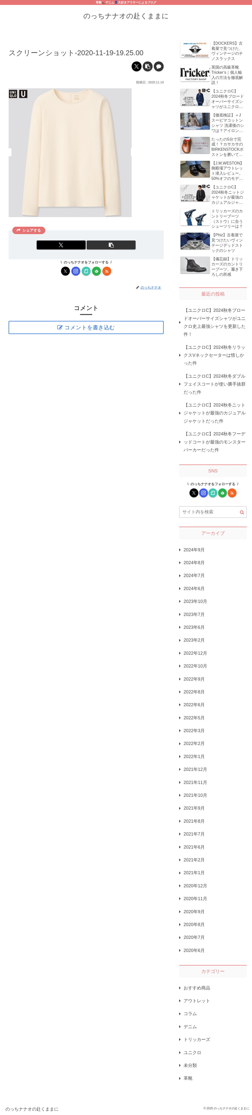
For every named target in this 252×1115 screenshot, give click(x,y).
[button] (148, 66)
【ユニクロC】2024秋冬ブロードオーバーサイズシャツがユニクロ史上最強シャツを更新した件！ (215, 322)
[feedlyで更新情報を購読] (96, 271)
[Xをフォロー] (65, 271)
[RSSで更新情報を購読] (106, 271)
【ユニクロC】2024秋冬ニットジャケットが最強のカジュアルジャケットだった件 (215, 413)
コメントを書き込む (89, 327)
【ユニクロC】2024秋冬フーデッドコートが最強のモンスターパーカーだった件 (215, 441)
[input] (213, 512)
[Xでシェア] (137, 66)
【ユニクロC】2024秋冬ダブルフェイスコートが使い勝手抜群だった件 (215, 384)
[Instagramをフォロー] (75, 271)
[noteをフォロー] (86, 271)
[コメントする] (159, 66)
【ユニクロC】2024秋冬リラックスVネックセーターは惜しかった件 (214, 355)
